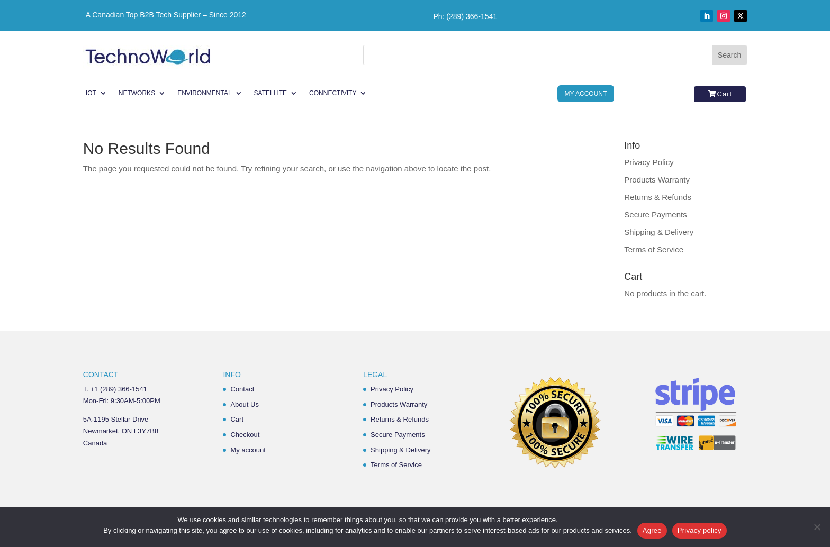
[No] (816, 527)
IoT (91, 93)
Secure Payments (655, 214)
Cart (725, 94)
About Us (244, 404)
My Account (586, 93)
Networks (137, 93)
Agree (652, 530)
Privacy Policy (648, 162)
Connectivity (332, 93)
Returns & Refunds (657, 197)
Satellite (270, 93)
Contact (242, 389)
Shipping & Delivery (658, 231)
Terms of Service (653, 249)
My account (247, 450)
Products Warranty (657, 179)
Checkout (244, 435)
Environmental (204, 93)
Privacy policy (699, 530)
